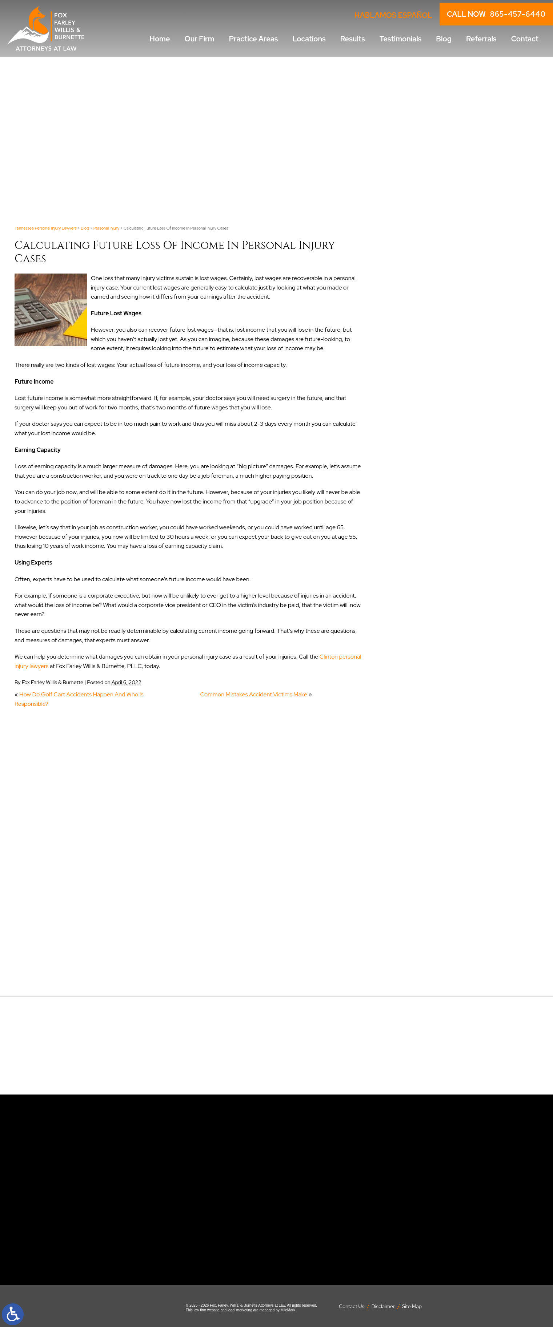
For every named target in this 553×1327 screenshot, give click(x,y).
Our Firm (200, 39)
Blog (444, 39)
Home (159, 39)
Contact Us (351, 1306)
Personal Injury (106, 228)
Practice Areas (253, 39)
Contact (524, 39)
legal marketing (240, 1310)
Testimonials (401, 39)
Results (352, 39)
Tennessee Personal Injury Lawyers (46, 228)
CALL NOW (496, 14)
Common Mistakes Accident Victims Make (253, 694)
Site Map (412, 1306)
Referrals (481, 39)
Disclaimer (383, 1306)
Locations (308, 39)
